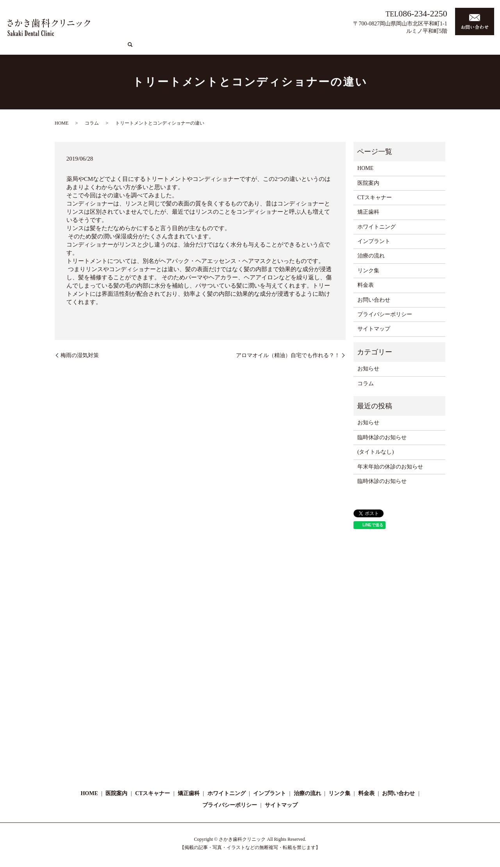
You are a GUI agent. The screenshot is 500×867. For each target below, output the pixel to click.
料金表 (469, 48)
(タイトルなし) (375, 452)
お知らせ (368, 369)
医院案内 (205, 48)
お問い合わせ (373, 300)
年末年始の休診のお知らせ (390, 467)
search (487, 48)
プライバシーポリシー (384, 314)
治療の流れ (389, 48)
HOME (179, 48)
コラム (418, 48)
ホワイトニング (311, 48)
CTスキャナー (239, 48)
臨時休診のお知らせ (382, 437)
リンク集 (444, 48)
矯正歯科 (274, 48)
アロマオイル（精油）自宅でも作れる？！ (288, 355)
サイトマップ (373, 329)
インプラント (352, 48)
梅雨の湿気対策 (80, 355)
